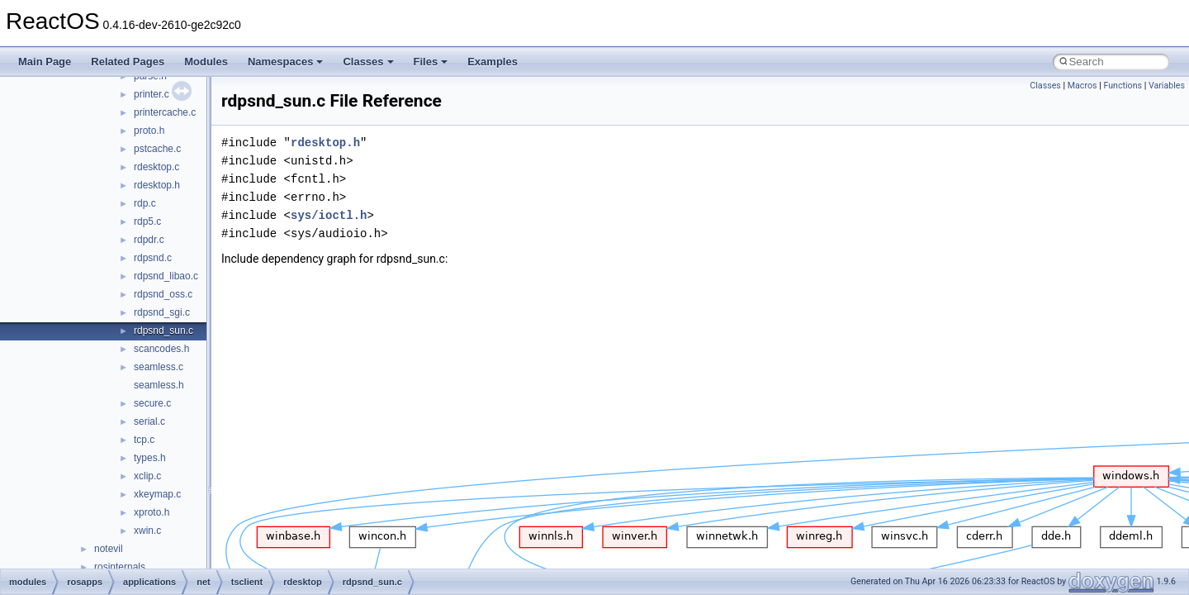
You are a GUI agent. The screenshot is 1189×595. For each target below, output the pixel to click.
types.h (150, 458)
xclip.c (147, 476)
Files (431, 61)
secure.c (152, 403)
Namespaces (286, 61)
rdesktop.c (156, 167)
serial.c (149, 421)
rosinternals (119, 567)
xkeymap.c (157, 494)
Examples (492, 61)
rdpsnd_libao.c (166, 276)
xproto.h (151, 512)
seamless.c (158, 367)
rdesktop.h (157, 185)
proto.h (149, 130)
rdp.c (145, 203)
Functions (1122, 85)
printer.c (151, 94)
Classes (368, 61)
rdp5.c (147, 221)
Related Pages (127, 61)
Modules (206, 61)
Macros (1082, 85)
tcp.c (144, 439)
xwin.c (147, 530)
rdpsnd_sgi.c (162, 312)
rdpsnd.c (153, 258)
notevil (108, 549)
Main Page (44, 61)
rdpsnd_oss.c (163, 294)
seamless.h (159, 385)
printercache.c (165, 112)
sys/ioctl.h (329, 215)
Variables (1167, 85)
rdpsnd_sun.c (163, 330)
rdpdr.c (149, 239)
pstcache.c (157, 149)
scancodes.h (161, 349)
